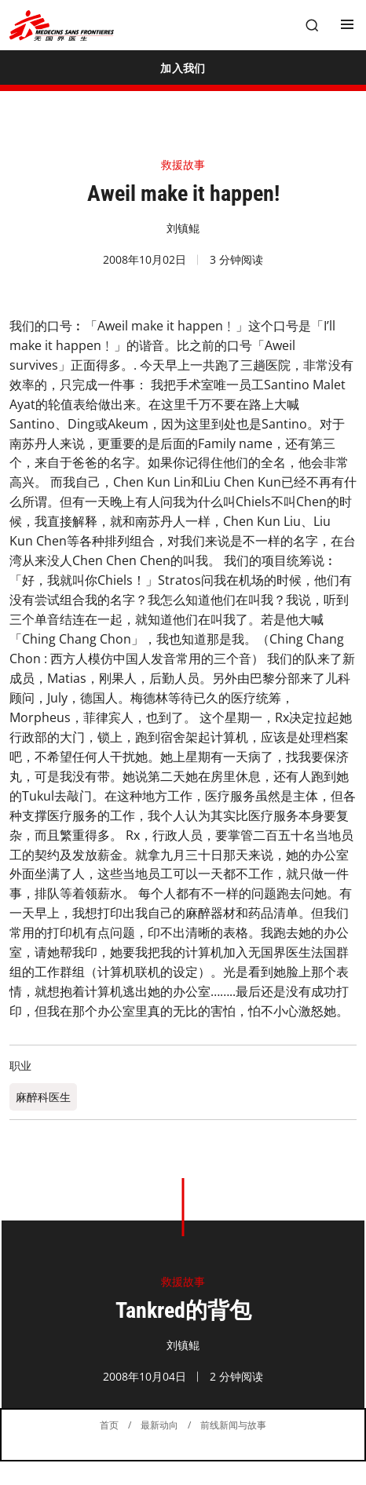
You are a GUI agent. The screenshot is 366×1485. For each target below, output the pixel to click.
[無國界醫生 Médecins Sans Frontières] (61, 25)
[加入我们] (183, 67)
